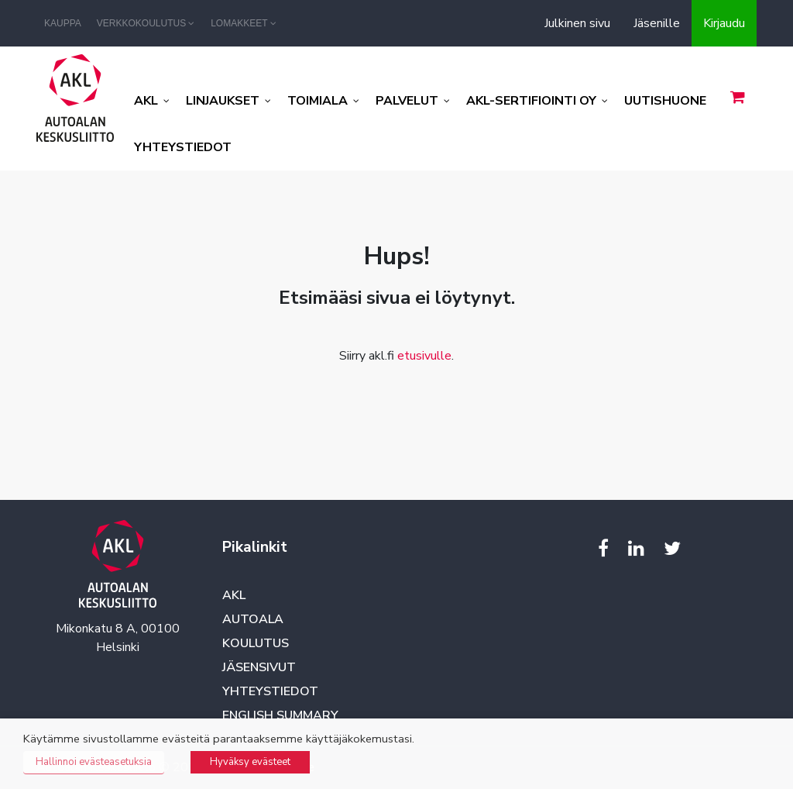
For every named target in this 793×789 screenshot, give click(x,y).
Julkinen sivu (577, 23)
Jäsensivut (259, 667)
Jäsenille (656, 23)
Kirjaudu (724, 23)
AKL (233, 595)
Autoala (252, 619)
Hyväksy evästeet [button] (250, 762)
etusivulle (424, 355)
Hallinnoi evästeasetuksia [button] (94, 762)
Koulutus (255, 643)
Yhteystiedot (270, 691)
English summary (280, 715)
